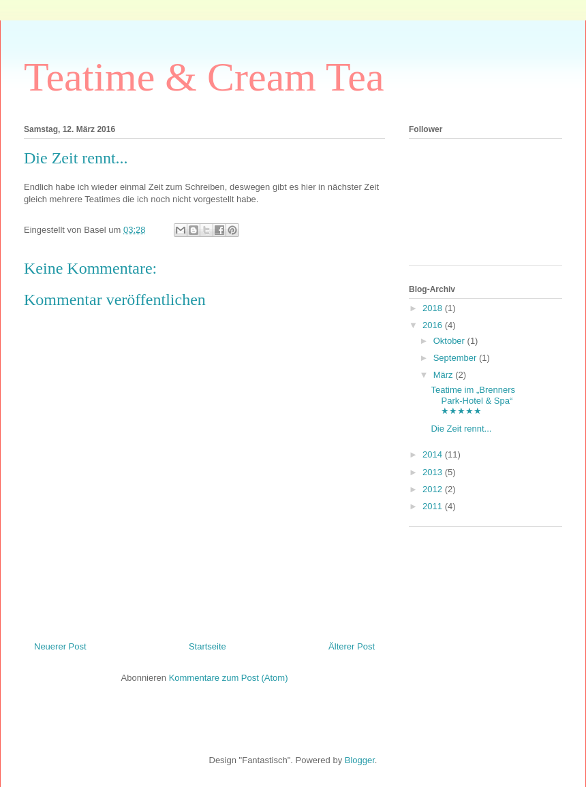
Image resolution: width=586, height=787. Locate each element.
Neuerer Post (60, 646)
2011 (433, 506)
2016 (433, 325)
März (444, 375)
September (456, 358)
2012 (433, 489)
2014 (433, 454)
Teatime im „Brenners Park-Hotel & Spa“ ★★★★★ (473, 400)
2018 (433, 308)
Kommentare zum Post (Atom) (228, 678)
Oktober (450, 341)
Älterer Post (351, 646)
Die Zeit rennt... (461, 428)
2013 (433, 472)
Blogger (360, 760)
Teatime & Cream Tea (204, 76)
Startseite (207, 646)
